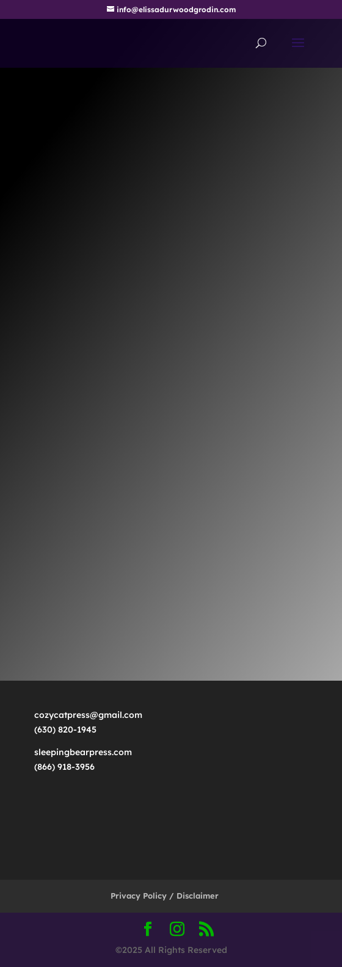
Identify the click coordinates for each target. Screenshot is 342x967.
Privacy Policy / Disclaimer (165, 895)
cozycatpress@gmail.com (92, 714)
